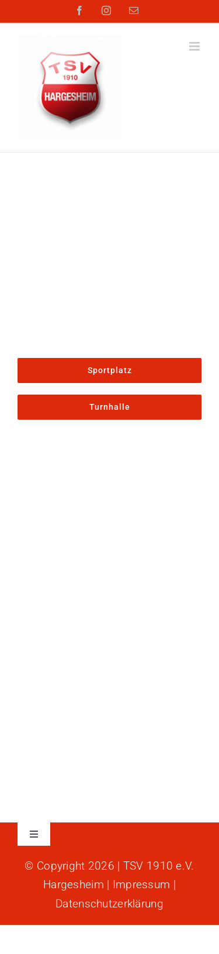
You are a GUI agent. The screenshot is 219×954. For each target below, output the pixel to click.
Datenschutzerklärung (109, 903)
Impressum (142, 884)
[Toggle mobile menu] (195, 46)
